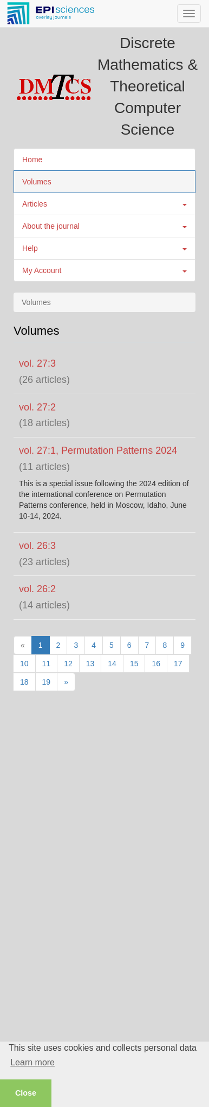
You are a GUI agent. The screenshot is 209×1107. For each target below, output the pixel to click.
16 (156, 663)
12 (68, 663)
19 (46, 682)
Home (32, 159)
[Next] (66, 682)
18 (24, 682)
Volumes (36, 181)
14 (112, 663)
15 (134, 663)
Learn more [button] (32, 1062)
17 (178, 663)
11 (46, 663)
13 (90, 663)
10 (24, 663)
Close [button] (25, 1093)
